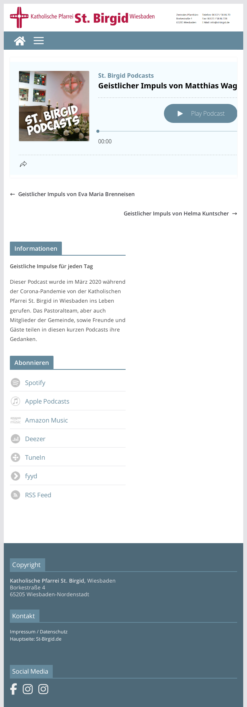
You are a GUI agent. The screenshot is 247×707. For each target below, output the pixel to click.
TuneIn (27, 457)
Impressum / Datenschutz (39, 631)
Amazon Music (39, 420)
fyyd (23, 475)
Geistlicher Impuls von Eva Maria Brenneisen (72, 194)
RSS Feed (30, 494)
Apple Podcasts (39, 401)
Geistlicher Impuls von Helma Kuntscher (180, 213)
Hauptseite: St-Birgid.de (35, 639)
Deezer (28, 438)
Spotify (27, 382)
